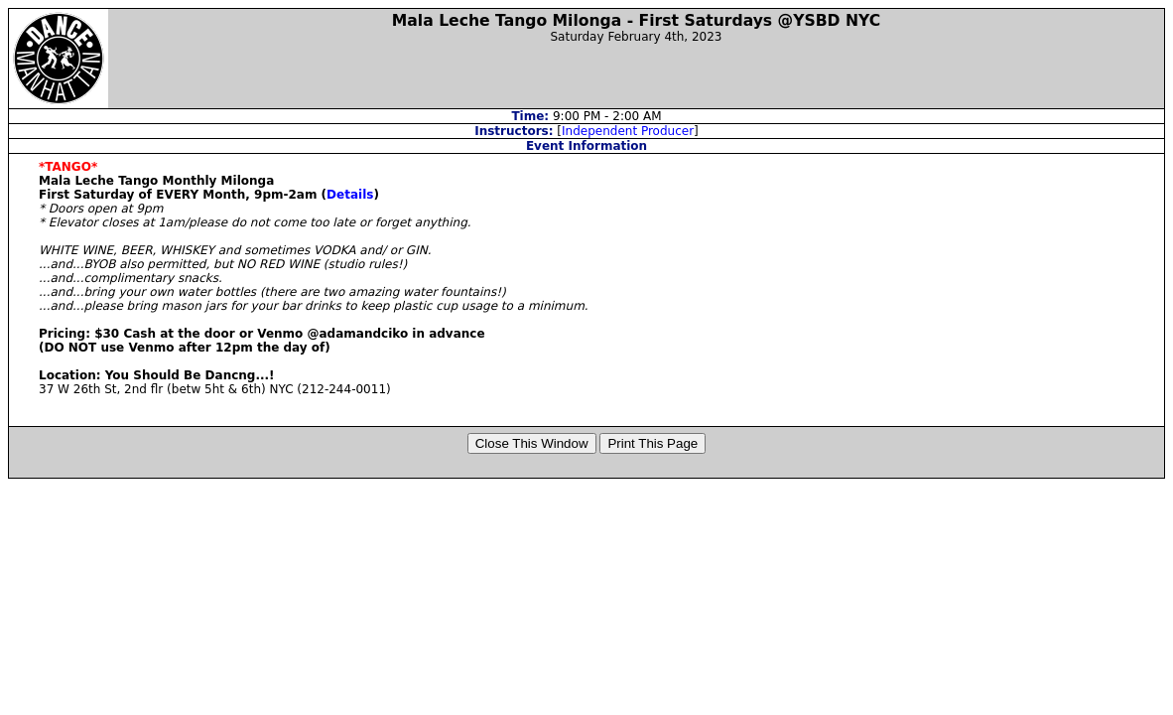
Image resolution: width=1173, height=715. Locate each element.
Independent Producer (628, 131)
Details (349, 195)
